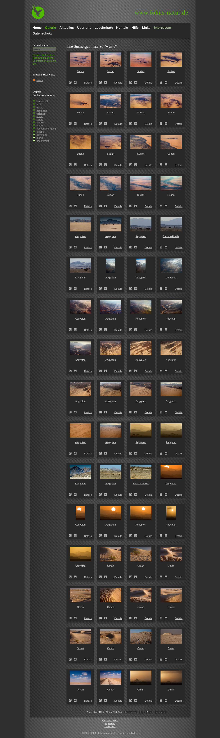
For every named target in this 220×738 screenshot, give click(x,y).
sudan (40, 116)
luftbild (40, 122)
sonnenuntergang (46, 128)
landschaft (42, 101)
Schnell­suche (40, 45)
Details (88, 82)
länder (40, 119)
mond (40, 137)
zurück (132, 712)
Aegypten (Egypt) (71, 247)
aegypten (42, 110)
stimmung (42, 134)
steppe (40, 131)
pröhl (39, 104)
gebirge (41, 113)
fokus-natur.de (161, 12)
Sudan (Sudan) (71, 82)
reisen (40, 107)
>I (165, 712)
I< (126, 712)
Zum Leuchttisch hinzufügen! (75, 82)
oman (40, 125)
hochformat (43, 140)
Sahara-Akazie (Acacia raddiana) (162, 247)
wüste (40, 80)
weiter (159, 712)
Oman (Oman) (101, 577)
